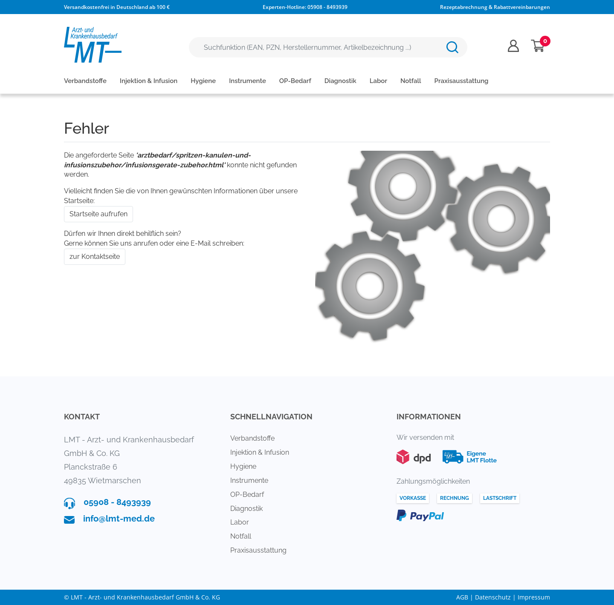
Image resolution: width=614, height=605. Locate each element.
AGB (462, 597)
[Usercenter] (513, 45)
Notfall (410, 81)
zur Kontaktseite (95, 256)
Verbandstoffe (85, 81)
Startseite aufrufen (98, 214)
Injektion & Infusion (148, 81)
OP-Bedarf (295, 81)
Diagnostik (340, 81)
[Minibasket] (538, 45)
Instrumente (247, 81)
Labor (378, 81)
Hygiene (203, 81)
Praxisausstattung (461, 81)
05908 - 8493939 (327, 7)
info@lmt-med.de (119, 518)
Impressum (534, 597)
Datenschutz (493, 597)
